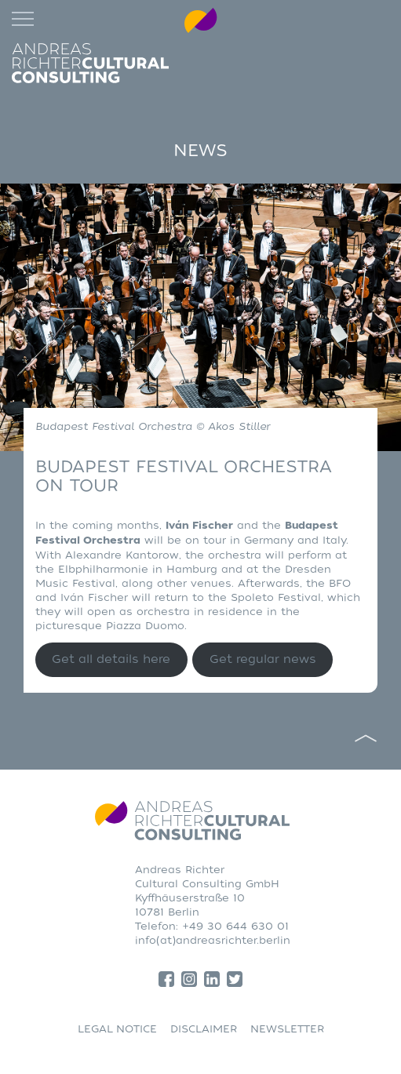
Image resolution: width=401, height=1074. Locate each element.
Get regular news (263, 659)
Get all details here (111, 659)
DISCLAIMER (203, 1029)
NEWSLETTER (287, 1029)
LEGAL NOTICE (117, 1029)
